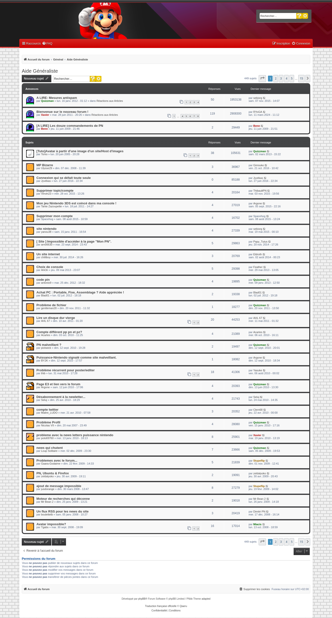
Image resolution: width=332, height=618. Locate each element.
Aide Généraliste (40, 71)
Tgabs (45, 527)
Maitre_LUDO (49, 412)
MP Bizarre (44, 165)
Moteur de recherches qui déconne (63, 499)
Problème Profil (48, 422)
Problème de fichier (51, 305)
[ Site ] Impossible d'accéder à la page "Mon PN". (73, 241)
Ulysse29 (46, 168)
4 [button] (286, 78)
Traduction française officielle (161, 606)
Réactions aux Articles (110, 100)
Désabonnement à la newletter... (60, 397)
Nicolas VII (47, 425)
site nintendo (46, 229)
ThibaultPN (259, 190)
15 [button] (301, 78)
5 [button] (292, 78)
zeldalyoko (47, 476)
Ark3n (44, 269)
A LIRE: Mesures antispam (56, 98)
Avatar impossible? (51, 524)
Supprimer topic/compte (55, 190)
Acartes (45, 335)
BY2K (44, 360)
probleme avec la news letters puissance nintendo (74, 435)
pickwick (46, 347)
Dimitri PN (259, 511)
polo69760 (47, 438)
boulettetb (47, 514)
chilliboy (46, 257)
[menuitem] (47, 43)
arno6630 (47, 244)
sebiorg (257, 97)
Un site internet (48, 254)
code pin (43, 279)
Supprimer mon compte (54, 216)
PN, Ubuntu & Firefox (52, 473)
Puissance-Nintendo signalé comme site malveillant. (76, 357)
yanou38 (46, 231)
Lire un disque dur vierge (55, 318)
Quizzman (47, 100)
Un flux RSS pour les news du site (62, 511)
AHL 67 (45, 320)
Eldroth (257, 254)
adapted (205, 598)
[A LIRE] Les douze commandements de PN (69, 126)
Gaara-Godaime (50, 463)
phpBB (141, 598)
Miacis (257, 524)
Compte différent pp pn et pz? (59, 332)
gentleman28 (49, 308)
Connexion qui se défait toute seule (63, 178)
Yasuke (257, 370)
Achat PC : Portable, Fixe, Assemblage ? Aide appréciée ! (80, 292)
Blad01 (45, 295)
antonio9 (46, 282)
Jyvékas (46, 180)
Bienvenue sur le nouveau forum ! (62, 112)
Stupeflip (259, 460)
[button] (262, 78)
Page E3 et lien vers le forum (58, 384)
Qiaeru (183, 606)
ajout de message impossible (58, 486)
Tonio (44, 154)
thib (43, 373)
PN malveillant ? (48, 345)
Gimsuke (258, 165)
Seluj (44, 399)
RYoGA (257, 111)
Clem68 (258, 409)
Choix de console (49, 267)
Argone (257, 203)
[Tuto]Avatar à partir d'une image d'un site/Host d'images (79, 151)
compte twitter (47, 409)
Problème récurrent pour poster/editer (65, 370)
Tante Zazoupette (51, 206)
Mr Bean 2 (47, 501)
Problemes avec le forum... (56, 460)
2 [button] (276, 78)
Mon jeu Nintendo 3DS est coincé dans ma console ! (76, 203)
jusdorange (47, 489)
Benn (44, 128)
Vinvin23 (46, 193)
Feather (258, 267)
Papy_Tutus (260, 241)
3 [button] (281, 78)
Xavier (45, 114)
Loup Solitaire (49, 450)
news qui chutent (49, 448)
